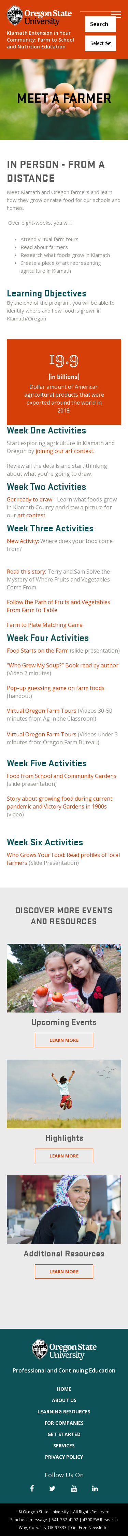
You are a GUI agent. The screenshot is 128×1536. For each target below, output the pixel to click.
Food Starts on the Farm (38, 650)
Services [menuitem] (64, 1445)
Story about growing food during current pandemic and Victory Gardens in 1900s (59, 802)
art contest (31, 515)
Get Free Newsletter (90, 1528)
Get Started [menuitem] (64, 1434)
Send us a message (28, 1520)
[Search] (100, 24)
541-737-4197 (65, 1520)
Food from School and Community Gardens (61, 776)
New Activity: (23, 541)
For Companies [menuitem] (64, 1423)
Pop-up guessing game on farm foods (55, 688)
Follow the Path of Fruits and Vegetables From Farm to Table (58, 606)
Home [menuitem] (64, 1389)
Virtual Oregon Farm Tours (41, 710)
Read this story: (27, 571)
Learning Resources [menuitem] (64, 1411)
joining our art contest (64, 451)
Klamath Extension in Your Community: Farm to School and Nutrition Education (40, 40)
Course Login (104, 7)
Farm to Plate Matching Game (45, 625)
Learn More (64, 1040)
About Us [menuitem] (64, 1400)
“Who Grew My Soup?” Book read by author (62, 665)
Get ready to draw (30, 499)
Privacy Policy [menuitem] (64, 1457)
